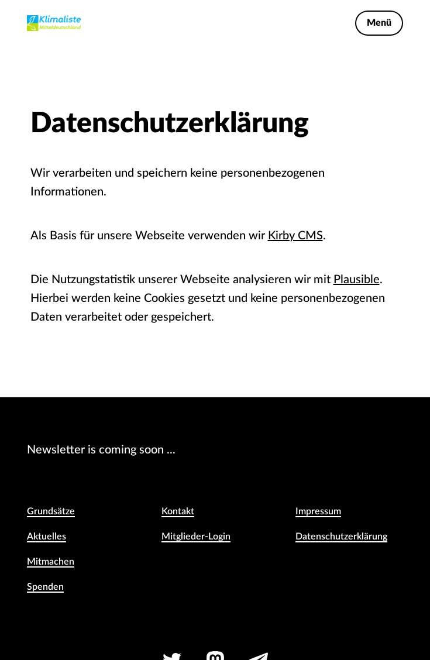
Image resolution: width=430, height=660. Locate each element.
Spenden (45, 587)
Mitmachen (50, 561)
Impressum (318, 511)
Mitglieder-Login (196, 536)
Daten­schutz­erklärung (341, 536)
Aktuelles (46, 536)
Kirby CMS (295, 236)
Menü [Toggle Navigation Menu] (379, 23)
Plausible (356, 280)
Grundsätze (51, 511)
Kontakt (177, 511)
